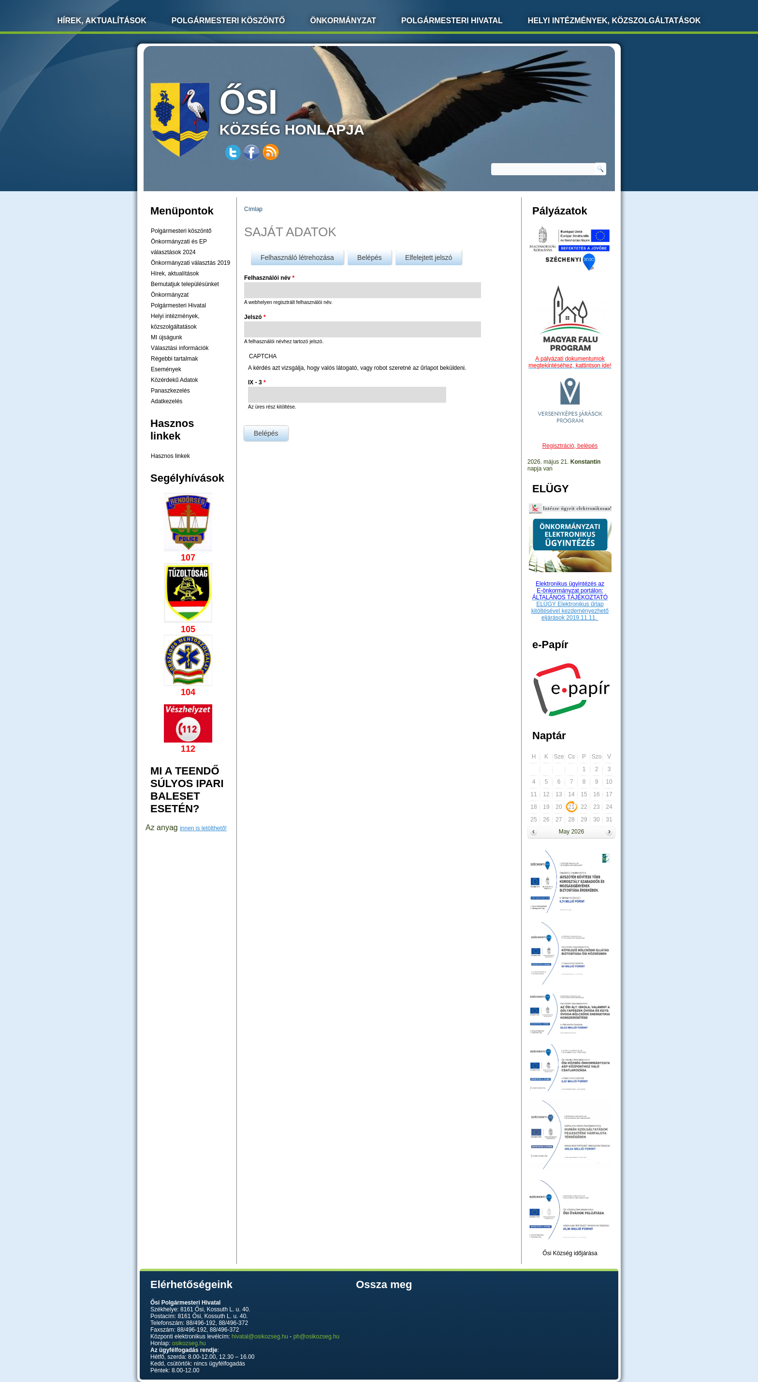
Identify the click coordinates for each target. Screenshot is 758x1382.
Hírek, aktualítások (175, 273)
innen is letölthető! (203, 828)
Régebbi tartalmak (174, 358)
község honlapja (314, 110)
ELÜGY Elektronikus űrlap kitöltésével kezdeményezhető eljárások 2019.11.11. (570, 611)
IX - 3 (257, 382)
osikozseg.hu (189, 1343)
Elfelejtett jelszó (428, 257)
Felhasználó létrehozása (297, 257)
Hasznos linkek (170, 456)
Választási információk (179, 348)
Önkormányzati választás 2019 (190, 262)
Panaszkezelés (170, 390)
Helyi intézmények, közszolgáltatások (614, 20)
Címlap (253, 209)
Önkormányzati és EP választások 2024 (179, 247)
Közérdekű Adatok (174, 380)
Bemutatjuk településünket (185, 284)
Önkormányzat (343, 20)
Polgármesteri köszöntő (228, 20)
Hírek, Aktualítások (102, 20)
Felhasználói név (269, 277)
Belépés (374, 255)
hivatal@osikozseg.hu (260, 1336)
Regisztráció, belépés (570, 445)
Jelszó (255, 317)
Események (166, 369)
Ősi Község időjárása (569, 1253)
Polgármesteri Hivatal (452, 20)
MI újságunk (166, 337)
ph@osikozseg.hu (316, 1336)
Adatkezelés (166, 401)
